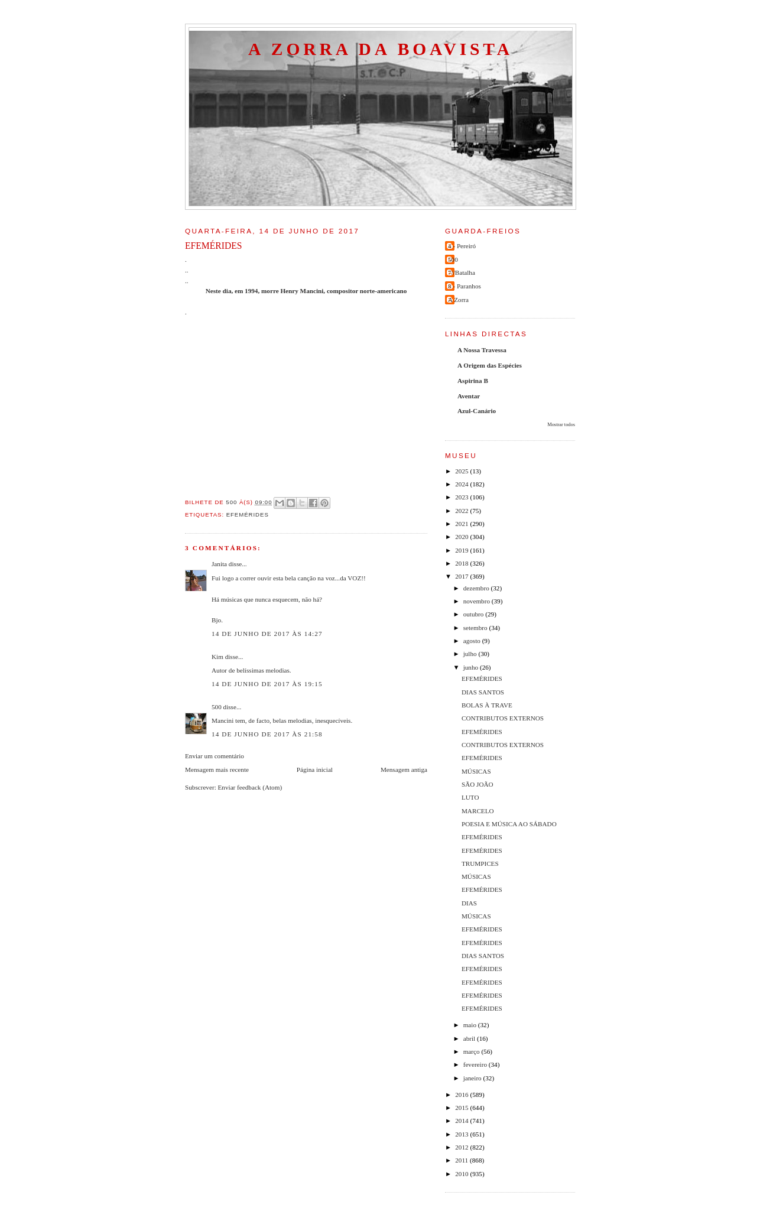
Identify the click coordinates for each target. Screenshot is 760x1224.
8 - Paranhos (464, 286)
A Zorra (458, 299)
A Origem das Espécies (489, 365)
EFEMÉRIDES (482, 678)
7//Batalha (461, 272)
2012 (462, 1147)
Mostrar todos (561, 424)
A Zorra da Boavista (380, 49)
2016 (462, 1094)
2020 (462, 536)
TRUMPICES (480, 863)
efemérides (247, 514)
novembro (477, 601)
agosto (472, 640)
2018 (462, 563)
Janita (219, 563)
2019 (462, 550)
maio (470, 1024)
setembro (476, 627)
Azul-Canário (476, 410)
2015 (462, 1107)
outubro (474, 614)
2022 (462, 510)
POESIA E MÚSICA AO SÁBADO (509, 823)
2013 (462, 1134)
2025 (462, 471)
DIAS (469, 903)
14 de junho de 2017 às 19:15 (267, 683)
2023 (462, 497)
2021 (462, 523)
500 (217, 706)
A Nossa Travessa (481, 349)
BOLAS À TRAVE (487, 705)
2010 (462, 1173)
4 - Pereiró (462, 245)
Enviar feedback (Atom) (250, 787)
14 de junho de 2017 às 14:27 (267, 633)
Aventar (468, 396)
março (472, 1051)
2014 (462, 1120)
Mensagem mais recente (217, 769)
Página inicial (315, 769)
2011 (462, 1160)
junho (471, 667)
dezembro (477, 588)
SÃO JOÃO (477, 784)
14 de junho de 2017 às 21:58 (267, 734)
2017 (462, 576)
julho (471, 653)
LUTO (470, 797)
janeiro (473, 1078)
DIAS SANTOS (483, 692)
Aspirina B (472, 380)
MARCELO (478, 810)
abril (470, 1038)
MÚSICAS (476, 771)
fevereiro (476, 1064)
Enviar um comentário (214, 755)
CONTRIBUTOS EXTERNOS (503, 718)
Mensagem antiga (404, 769)
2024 (462, 484)
